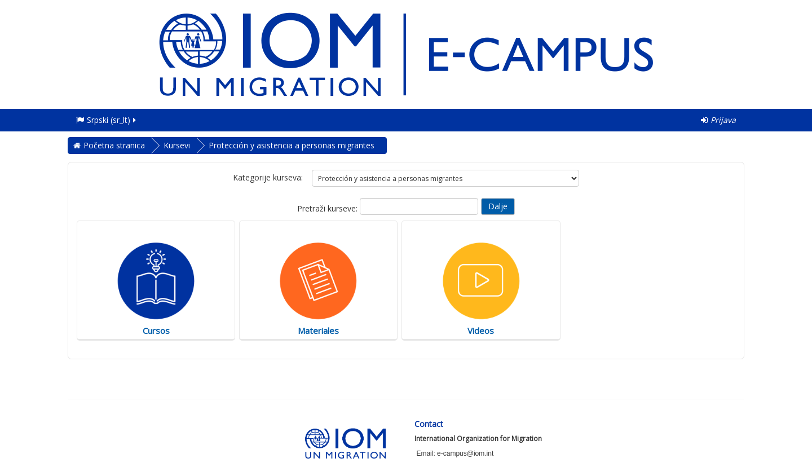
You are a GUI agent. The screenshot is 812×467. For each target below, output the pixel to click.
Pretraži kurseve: (328, 208)
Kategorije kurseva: (268, 177)
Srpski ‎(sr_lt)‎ (107, 119)
